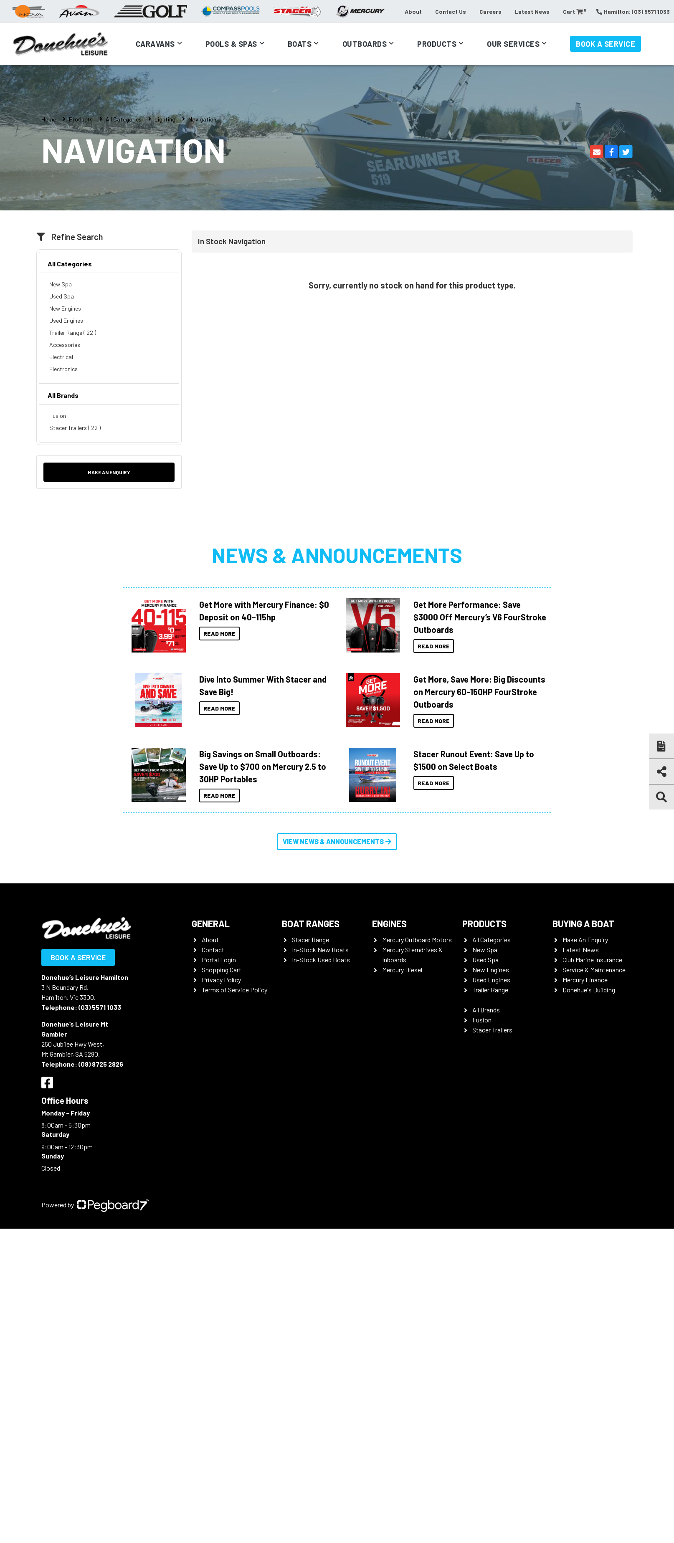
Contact (213, 950)
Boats (300, 43)
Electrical (61, 356)
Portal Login (219, 960)
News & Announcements (337, 554)
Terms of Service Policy (234, 990)
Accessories (64, 344)
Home (48, 119)
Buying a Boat (583, 923)
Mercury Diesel (402, 970)
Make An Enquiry (585, 940)
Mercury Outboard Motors (417, 940)
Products (436, 43)
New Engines (65, 308)
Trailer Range (490, 990)
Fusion (57, 415)
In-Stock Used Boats (321, 960)
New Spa (60, 284)
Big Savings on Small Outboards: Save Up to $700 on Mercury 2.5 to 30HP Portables (262, 766)
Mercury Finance (585, 980)
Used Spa (61, 296)
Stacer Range (310, 940)
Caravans (155, 43)
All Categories (124, 119)
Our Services (513, 43)
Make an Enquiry (109, 472)
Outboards (364, 43)
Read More (219, 633)
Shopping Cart (221, 970)
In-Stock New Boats (320, 950)
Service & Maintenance (594, 970)
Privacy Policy (221, 980)
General (211, 923)
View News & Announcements (337, 841)
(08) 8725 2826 (101, 1064)
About (413, 11)
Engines (389, 923)
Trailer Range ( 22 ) (72, 332)
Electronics (63, 368)
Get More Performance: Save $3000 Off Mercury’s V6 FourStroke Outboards (479, 617)
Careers (490, 11)
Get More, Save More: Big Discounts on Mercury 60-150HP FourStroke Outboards (479, 691)
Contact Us (450, 11)
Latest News (532, 11)
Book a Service (605, 43)
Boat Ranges (311, 923)
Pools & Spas (231, 43)
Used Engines (66, 320)
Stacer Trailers (492, 1030)
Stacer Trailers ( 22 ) (75, 427)
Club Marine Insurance (592, 960)
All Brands (63, 395)
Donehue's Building (589, 990)
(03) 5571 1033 (100, 1007)
